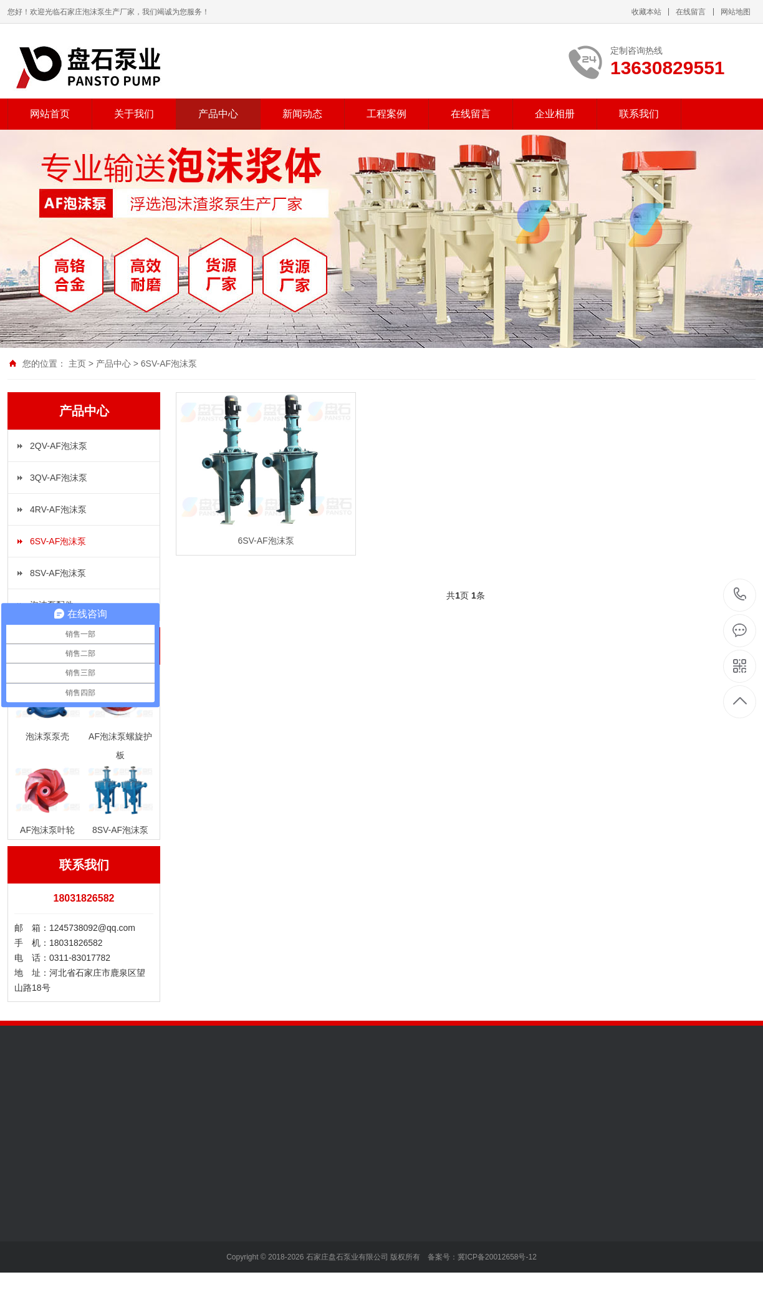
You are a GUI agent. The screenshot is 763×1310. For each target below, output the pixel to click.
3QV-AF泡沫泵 (58, 478)
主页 (77, 363)
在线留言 (691, 11)
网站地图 (736, 11)
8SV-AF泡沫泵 (58, 573)
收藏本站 (646, 11)
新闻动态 (302, 113)
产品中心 (218, 113)
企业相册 (555, 113)
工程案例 (386, 113)
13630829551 (740, 594)
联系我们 (639, 113)
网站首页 (50, 113)
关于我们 (134, 113)
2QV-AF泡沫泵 (58, 446)
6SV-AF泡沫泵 (169, 363)
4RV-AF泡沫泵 (58, 509)
